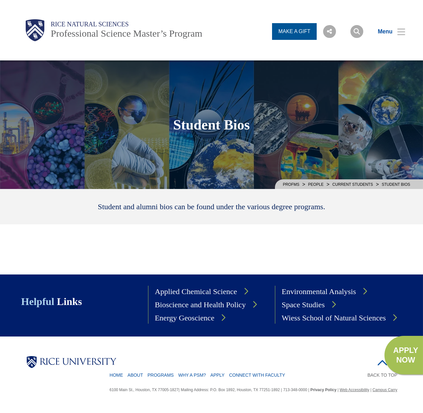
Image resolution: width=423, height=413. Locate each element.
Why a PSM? (192, 375)
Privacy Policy (323, 390)
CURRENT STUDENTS (352, 184)
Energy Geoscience (184, 318)
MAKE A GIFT (294, 31)
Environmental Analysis (319, 291)
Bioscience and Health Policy (200, 305)
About (135, 375)
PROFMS (291, 184)
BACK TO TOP (382, 375)
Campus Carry (385, 390)
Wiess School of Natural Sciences (334, 318)
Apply (217, 375)
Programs (160, 375)
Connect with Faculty (257, 375)
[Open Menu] (387, 31)
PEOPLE (315, 184)
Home (116, 375)
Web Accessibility (354, 390)
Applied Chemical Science (196, 291)
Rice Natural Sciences (90, 24)
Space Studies (303, 305)
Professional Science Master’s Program (126, 33)
